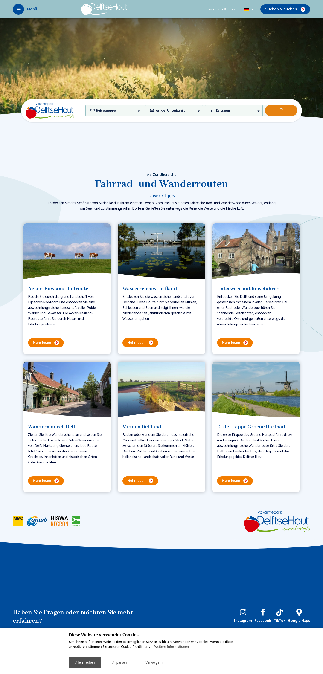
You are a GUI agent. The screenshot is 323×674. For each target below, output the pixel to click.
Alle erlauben (85, 662)
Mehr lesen (42, 343)
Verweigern (154, 662)
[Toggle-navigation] (25, 9)
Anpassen (119, 662)
